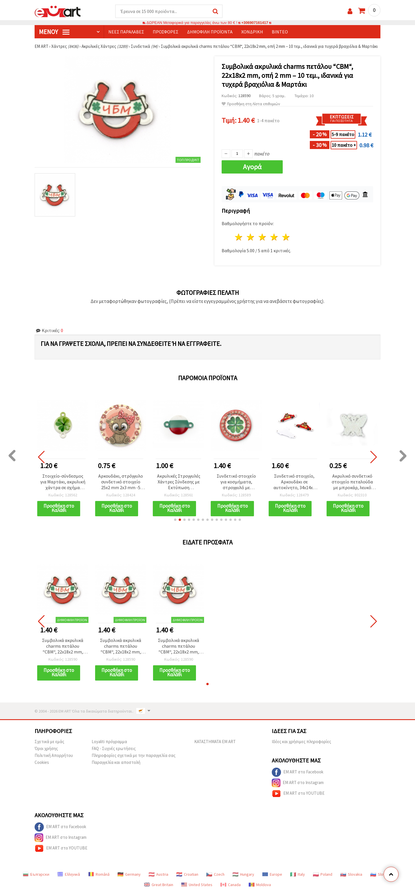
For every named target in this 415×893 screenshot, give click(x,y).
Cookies (42, 762)
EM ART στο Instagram (298, 783)
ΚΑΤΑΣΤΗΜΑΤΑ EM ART (215, 742)
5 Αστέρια (286, 237)
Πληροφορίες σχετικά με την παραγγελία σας (134, 755)
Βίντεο (280, 32)
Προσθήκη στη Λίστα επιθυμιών (251, 104)
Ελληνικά (68, 874)
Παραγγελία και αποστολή (116, 762)
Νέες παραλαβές (126, 32)
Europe (272, 874)
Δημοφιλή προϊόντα (210, 32)
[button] (175, 520)
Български (36, 874)
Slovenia (381, 874)
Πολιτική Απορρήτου (54, 755)
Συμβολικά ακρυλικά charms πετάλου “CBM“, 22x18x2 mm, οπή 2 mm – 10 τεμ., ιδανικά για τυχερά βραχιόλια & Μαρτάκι (62, 647)
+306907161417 (255, 23)
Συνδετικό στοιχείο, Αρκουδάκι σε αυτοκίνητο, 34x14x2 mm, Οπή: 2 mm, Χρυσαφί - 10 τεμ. (294, 482)
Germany (129, 874)
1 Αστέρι (239, 237)
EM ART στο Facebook (297, 772)
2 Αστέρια (251, 237)
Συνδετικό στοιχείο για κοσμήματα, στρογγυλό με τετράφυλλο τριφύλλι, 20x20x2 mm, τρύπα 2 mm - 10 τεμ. (236, 482)
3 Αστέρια (263, 237)
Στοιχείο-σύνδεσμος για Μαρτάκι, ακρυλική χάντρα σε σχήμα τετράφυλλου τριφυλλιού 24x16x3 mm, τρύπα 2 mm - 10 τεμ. (62, 482)
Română (99, 874)
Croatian (187, 874)
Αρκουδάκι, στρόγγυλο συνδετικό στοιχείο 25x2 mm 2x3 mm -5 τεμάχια (120, 482)
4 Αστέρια (274, 237)
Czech (215, 874)
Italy (297, 874)
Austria (158, 874)
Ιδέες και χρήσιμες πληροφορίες (301, 742)
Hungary (243, 874)
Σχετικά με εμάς (49, 742)
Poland (322, 874)
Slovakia (351, 874)
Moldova (260, 885)
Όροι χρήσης (46, 748)
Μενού (54, 32)
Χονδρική (252, 32)
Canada (230, 885)
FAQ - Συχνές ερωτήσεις (114, 748)
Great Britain (158, 885)
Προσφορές (165, 32)
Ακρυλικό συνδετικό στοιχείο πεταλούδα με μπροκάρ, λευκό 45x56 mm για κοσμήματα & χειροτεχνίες (352, 482)
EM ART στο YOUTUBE (298, 793)
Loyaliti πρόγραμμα (109, 742)
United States (196, 885)
